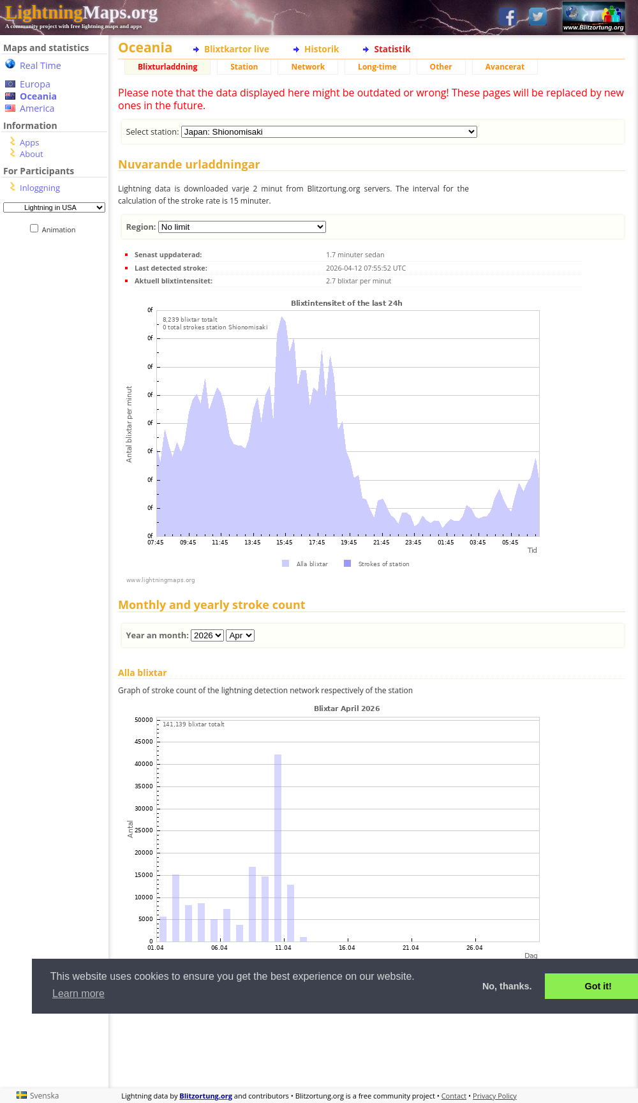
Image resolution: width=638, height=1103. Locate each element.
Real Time (40, 65)
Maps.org (81, 12)
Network (308, 66)
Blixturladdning (167, 66)
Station (244, 66)
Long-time (377, 66)
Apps (29, 142)
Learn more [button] (78, 993)
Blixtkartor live (236, 49)
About (31, 154)
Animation (61, 229)
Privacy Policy (495, 1095)
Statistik (392, 49)
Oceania (38, 96)
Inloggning (40, 187)
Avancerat (505, 66)
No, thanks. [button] (507, 986)
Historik (321, 49)
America (37, 108)
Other (441, 66)
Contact (454, 1095)
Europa (35, 84)
